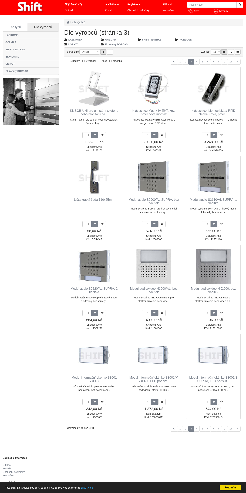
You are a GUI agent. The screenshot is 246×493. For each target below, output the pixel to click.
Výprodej (91, 60)
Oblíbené (112, 4)
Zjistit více (87, 487)
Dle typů (15, 27)
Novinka (117, 60)
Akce (193, 11)
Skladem (75, 60)
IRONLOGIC (12, 56)
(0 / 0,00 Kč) (73, 4)
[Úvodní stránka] (68, 22)
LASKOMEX (12, 35)
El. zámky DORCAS (16, 71)
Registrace (133, 4)
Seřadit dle (73, 51)
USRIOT (10, 63)
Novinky (220, 11)
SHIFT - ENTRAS (15, 49)
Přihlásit (167, 4)
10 (231, 62)
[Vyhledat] (239, 5)
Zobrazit (205, 51)
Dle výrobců (43, 27)
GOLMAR (10, 42)
